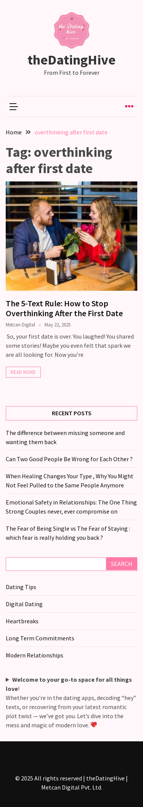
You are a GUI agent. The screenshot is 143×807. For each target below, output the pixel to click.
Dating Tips (21, 587)
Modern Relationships (34, 655)
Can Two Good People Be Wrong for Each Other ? (69, 459)
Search (121, 563)
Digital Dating (24, 604)
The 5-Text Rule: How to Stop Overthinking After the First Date (64, 308)
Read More (23, 372)
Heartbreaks (22, 621)
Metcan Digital (20, 325)
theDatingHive (71, 59)
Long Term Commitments (40, 638)
